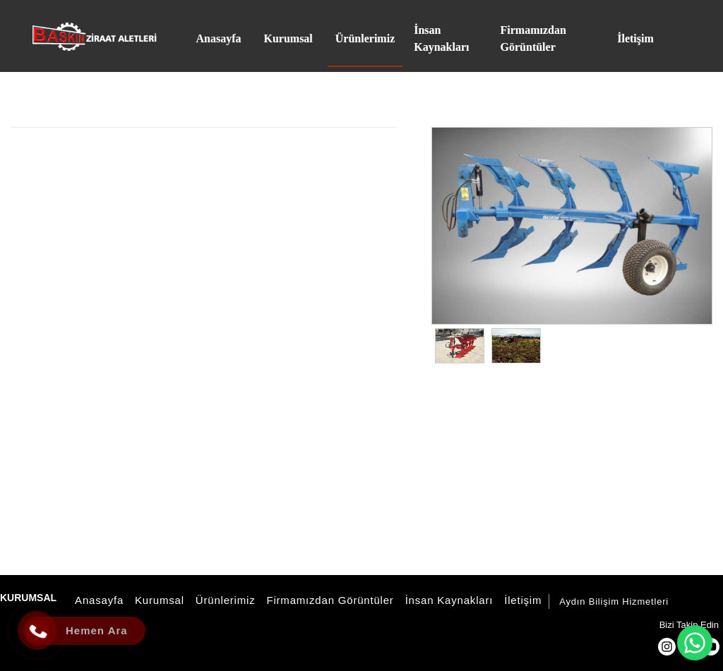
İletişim (521, 600)
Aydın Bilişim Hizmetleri (614, 601)
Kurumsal (157, 600)
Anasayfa (97, 600)
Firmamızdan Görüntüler (327, 600)
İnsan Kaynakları (447, 600)
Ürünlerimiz (223, 600)
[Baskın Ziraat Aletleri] (94, 36)
